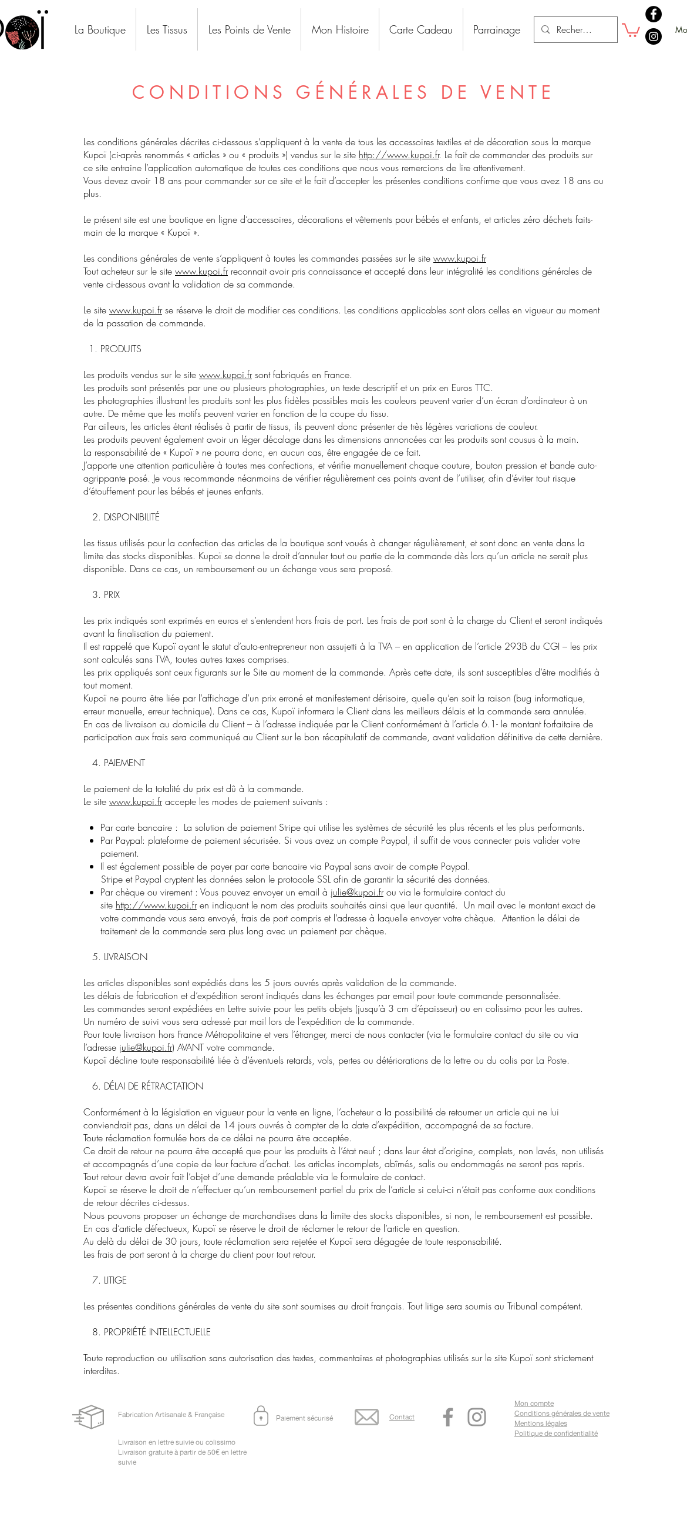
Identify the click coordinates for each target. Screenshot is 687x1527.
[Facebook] (653, 14)
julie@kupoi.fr (357, 892)
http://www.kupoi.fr (399, 154)
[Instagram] (653, 36)
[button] (631, 29)
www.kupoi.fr (459, 258)
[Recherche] (574, 29)
